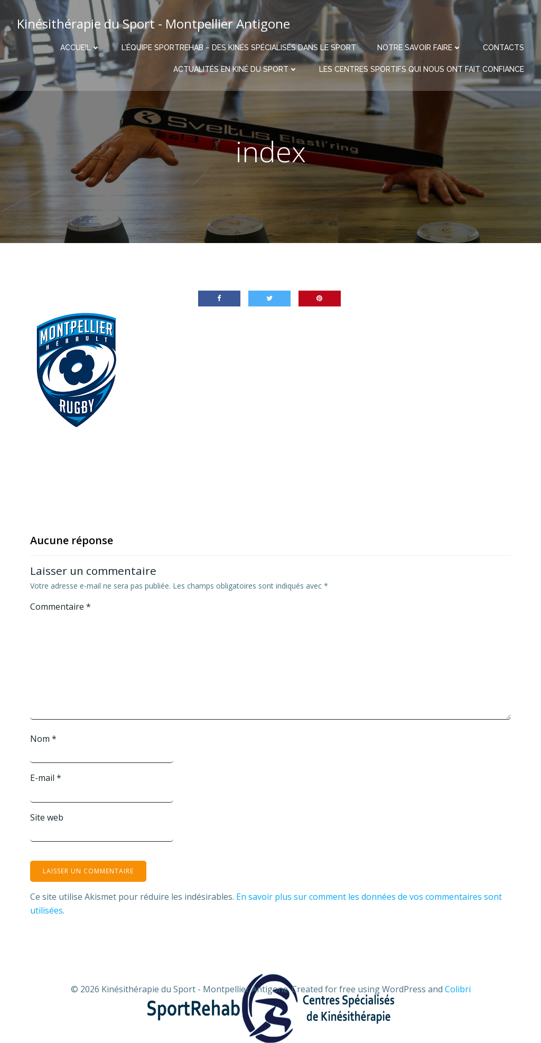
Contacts (503, 47)
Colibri (458, 989)
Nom (43, 738)
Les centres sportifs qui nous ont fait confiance (421, 69)
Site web (46, 817)
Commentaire (60, 606)
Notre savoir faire (419, 47)
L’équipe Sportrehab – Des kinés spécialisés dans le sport (239, 47)
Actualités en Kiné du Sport (235, 69)
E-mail (45, 778)
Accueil (80, 47)
